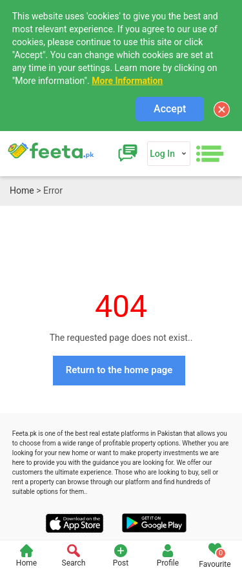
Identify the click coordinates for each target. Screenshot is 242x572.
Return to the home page (119, 370)
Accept (170, 109)
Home (22, 190)
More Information (127, 81)
